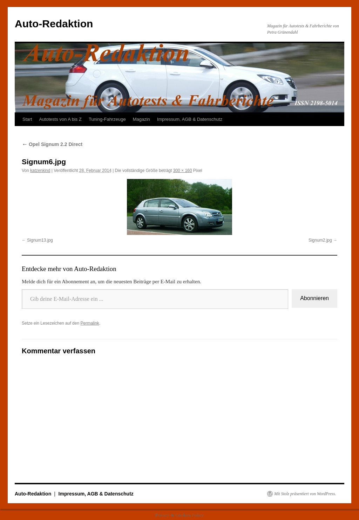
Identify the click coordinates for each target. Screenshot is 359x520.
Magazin (141, 119)
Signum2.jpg (320, 240)
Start (27, 119)
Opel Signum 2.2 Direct (52, 144)
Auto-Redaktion (54, 23)
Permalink (89, 323)
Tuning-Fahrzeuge (107, 119)
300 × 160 (182, 170)
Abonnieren (314, 298)
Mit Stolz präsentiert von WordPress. (305, 493)
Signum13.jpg (40, 240)
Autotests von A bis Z (60, 119)
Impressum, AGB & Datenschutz (189, 119)
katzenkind (40, 170)
